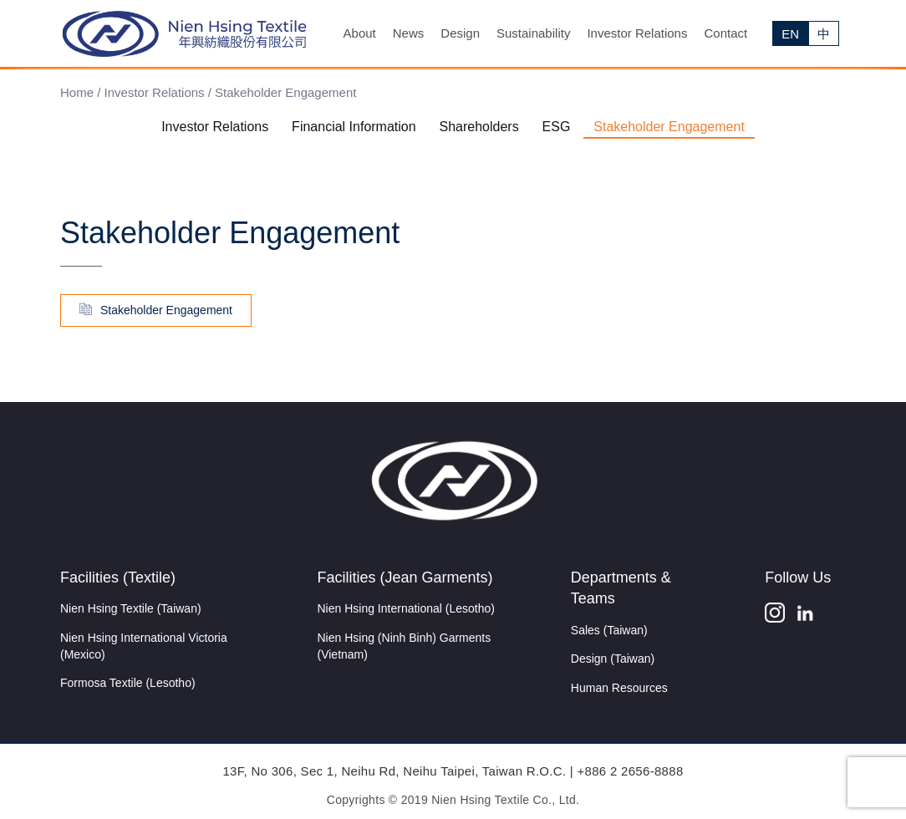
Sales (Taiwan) (609, 630)
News (409, 33)
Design (460, 33)
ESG (556, 127)
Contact (725, 33)
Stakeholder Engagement (669, 127)
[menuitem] (790, 33)
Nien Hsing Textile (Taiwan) (130, 608)
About (360, 33)
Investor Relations (637, 33)
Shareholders (479, 127)
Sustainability (533, 33)
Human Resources (619, 687)
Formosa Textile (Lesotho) (128, 682)
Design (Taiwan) (612, 658)
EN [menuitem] (790, 34)
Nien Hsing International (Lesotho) (406, 608)
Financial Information (354, 127)
